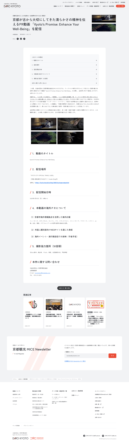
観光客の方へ (103, 2)
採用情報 (123, 2)
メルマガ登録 (79, 2)
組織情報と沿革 (16, 394)
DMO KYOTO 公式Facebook (93, 435)
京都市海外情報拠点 (37, 412)
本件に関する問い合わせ (39, 83)
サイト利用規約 (16, 425)
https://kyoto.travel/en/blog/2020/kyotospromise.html (52, 183)
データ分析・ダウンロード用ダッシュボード (59, 398)
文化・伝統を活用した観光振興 (39, 404)
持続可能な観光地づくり (38, 401)
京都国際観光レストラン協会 (39, 415)
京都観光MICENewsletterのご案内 (103, 394)
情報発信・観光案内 (37, 397)
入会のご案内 (120, 6)
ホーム (14, 379)
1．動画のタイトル (37, 60)
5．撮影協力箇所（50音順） (40, 78)
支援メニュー (81, 6)
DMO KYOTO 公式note (110, 435)
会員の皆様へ (87, 2)
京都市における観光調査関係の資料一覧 (59, 402)
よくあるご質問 (113, 2)
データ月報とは (55, 394)
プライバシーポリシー (29, 425)
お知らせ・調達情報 (108, 6)
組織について (16, 391)
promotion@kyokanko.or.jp (42, 273)
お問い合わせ (98, 417)
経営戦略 (15, 401)
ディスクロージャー (17, 397)
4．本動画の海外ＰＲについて (41, 74)
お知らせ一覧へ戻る (64, 288)
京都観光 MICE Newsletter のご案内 (75, 361)
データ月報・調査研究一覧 (59, 391)
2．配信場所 (35, 65)
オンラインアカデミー (68, 2)
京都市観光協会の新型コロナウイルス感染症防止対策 (39, 407)
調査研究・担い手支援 (37, 394)
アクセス (15, 404)
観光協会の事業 (36, 391)
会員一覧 (94, 2)
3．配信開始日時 (37, 69)
